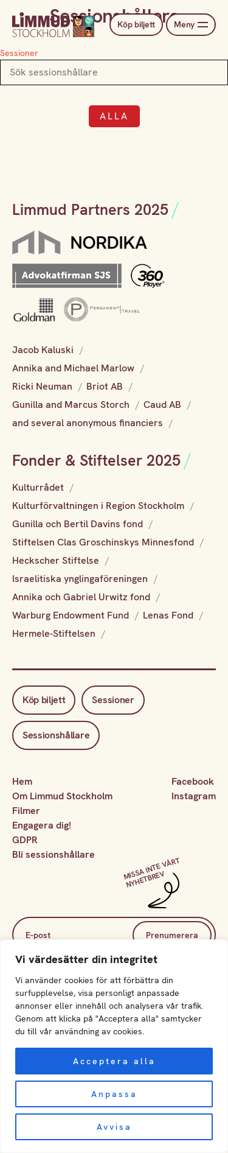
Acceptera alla (114, 1061)
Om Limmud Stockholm (62, 796)
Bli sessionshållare (53, 854)
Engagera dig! (41, 825)
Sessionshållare (55, 735)
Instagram (193, 796)
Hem (22, 781)
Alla (114, 116)
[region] (114, 1046)
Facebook (192, 781)
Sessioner (19, 52)
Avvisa (114, 1126)
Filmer (26, 810)
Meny (191, 24)
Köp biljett (136, 24)
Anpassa (114, 1093)
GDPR (25, 839)
